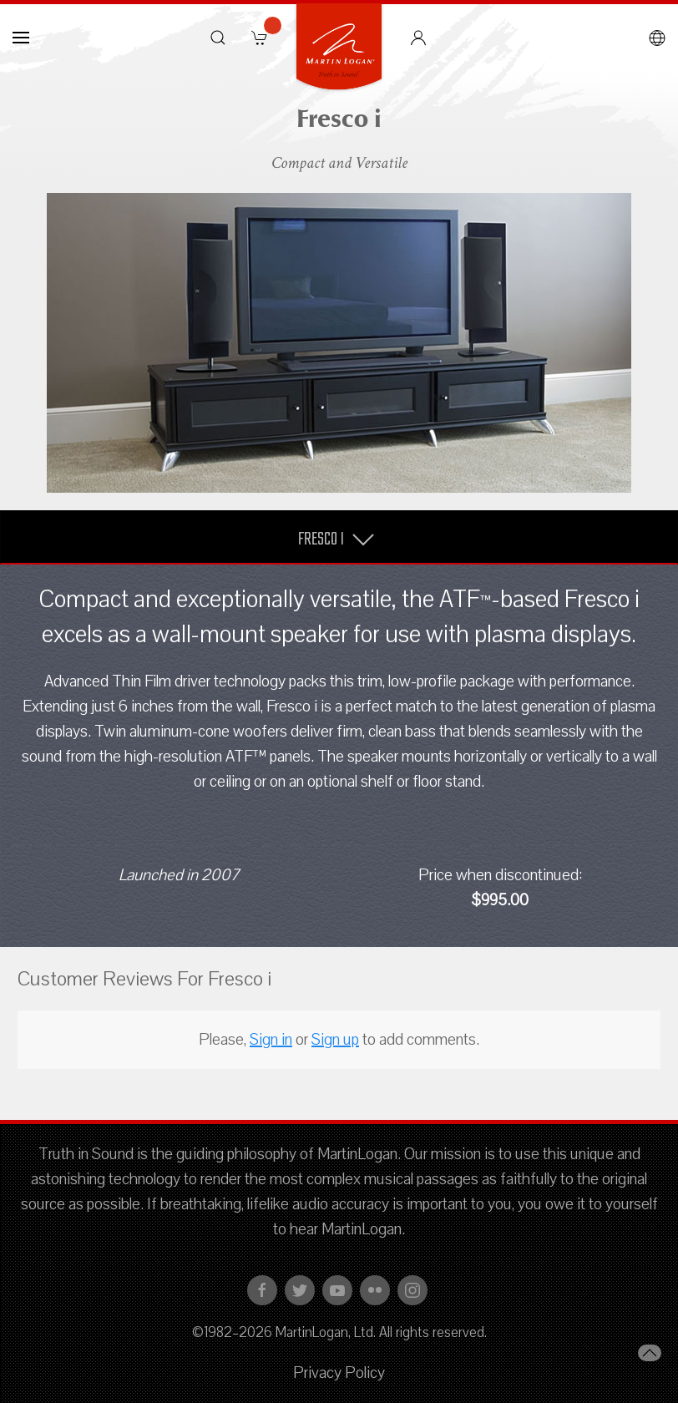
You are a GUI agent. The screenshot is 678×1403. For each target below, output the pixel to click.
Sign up (335, 1040)
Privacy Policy (339, 1373)
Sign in (271, 1040)
